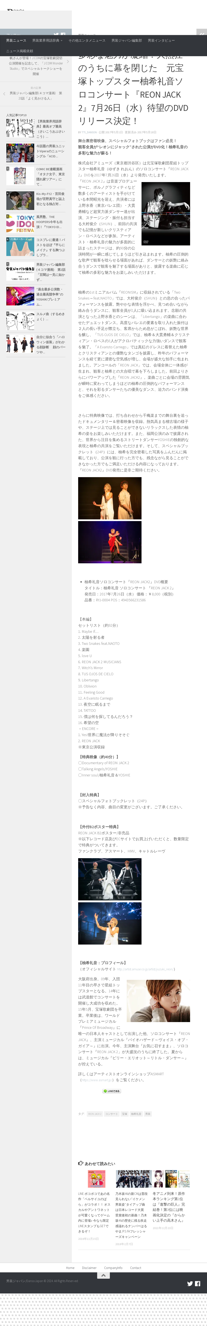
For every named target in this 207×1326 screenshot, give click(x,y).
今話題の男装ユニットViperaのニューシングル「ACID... (50, 179)
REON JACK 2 (94, 1140)
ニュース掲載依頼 (19, 51)
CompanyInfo (113, 1300)
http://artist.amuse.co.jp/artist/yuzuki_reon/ (151, 996)
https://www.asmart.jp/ (100, 1106)
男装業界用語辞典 (45, 40)
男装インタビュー (161, 40)
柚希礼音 (136, 1140)
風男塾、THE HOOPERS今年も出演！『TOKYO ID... (49, 249)
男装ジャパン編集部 (127, 40)
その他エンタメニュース (87, 40)
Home (70, 1300)
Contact (135, 1300)
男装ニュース (16, 40)
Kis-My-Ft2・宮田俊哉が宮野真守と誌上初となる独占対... (50, 226)
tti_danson (90, 159)
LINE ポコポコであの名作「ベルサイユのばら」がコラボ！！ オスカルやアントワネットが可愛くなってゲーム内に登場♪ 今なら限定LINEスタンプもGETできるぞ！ (94, 1242)
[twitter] (56, 62)
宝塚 (124, 1140)
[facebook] (62, 62)
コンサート (111, 1140)
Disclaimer (89, 1300)
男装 (147, 1140)
